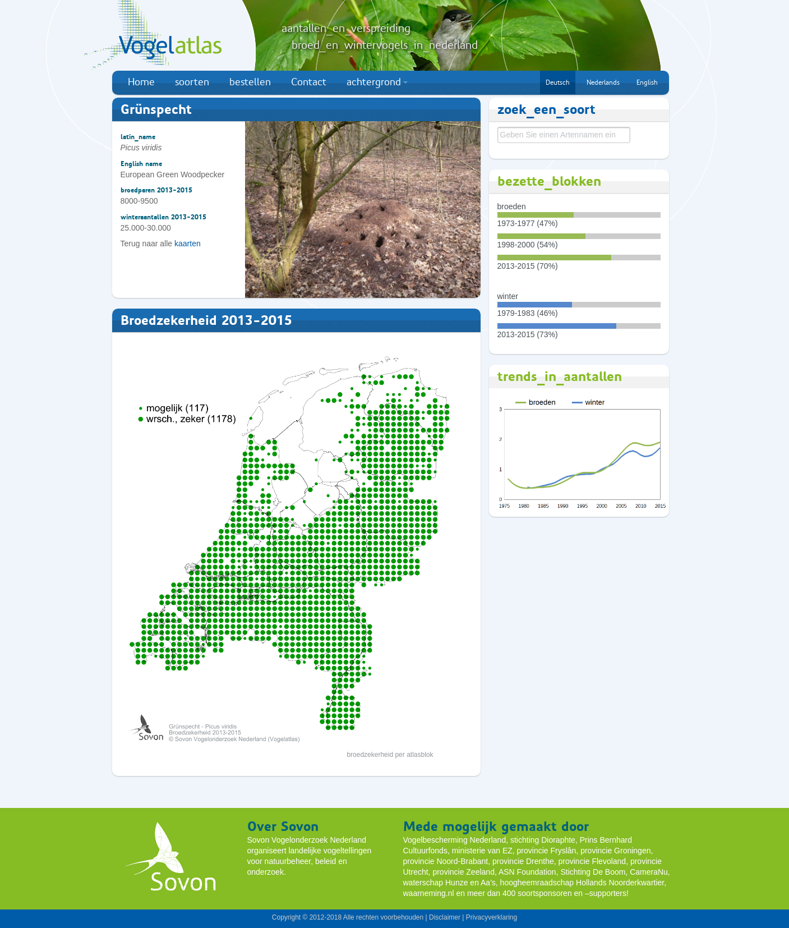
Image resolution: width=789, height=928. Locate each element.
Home (141, 82)
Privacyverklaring (491, 917)
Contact (308, 82)
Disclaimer (444, 917)
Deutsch (558, 82)
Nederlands (603, 82)
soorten (192, 82)
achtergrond (377, 82)
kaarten (187, 243)
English (647, 82)
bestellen (250, 82)
